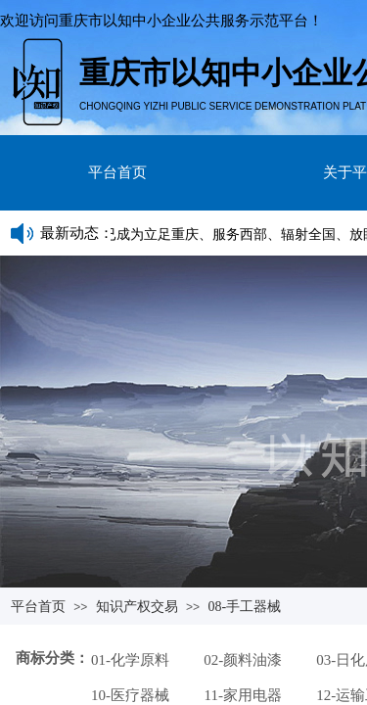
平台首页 (117, 172)
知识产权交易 (137, 606)
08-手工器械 (244, 606)
